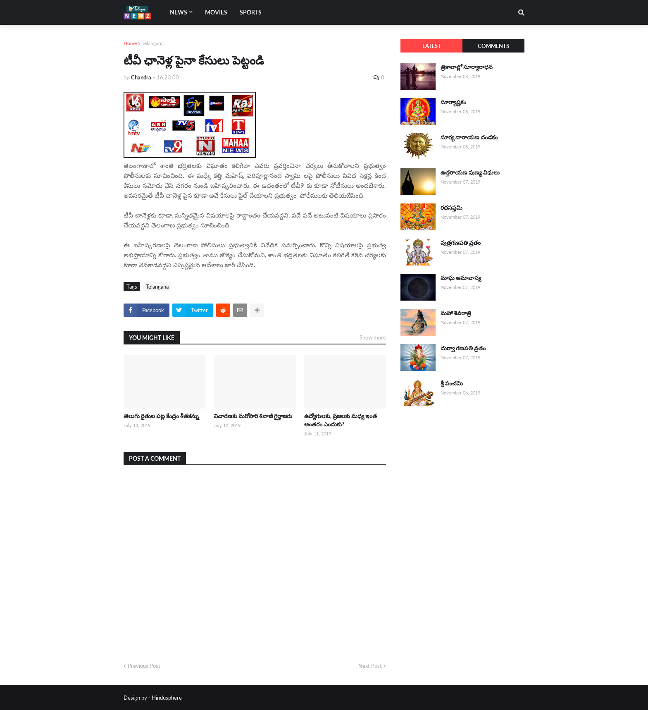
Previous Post (144, 665)
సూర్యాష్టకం (453, 101)
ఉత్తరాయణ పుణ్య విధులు (470, 172)
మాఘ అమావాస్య (461, 277)
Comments (493, 46)
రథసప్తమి (451, 207)
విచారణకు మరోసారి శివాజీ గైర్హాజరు (253, 415)
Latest (431, 46)
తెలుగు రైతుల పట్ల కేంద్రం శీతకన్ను (161, 415)
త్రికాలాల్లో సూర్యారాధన (467, 66)
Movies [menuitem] (216, 12)
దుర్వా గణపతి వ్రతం (463, 347)
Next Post (370, 665)
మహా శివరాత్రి (456, 312)
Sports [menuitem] (251, 12)
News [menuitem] (178, 12)
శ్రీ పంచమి (452, 383)
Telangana (153, 43)
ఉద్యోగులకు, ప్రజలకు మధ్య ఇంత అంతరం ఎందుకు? (340, 420)
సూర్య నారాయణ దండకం (469, 137)
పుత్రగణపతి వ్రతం (461, 242)
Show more (373, 337)
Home (130, 43)
